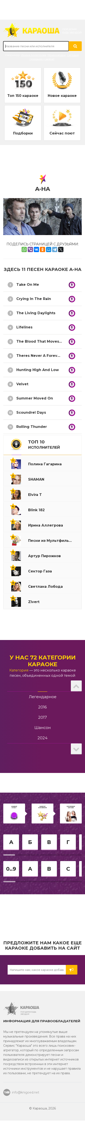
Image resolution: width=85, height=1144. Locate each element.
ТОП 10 (44, 444)
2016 (42, 707)
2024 (42, 738)
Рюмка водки (57, 55)
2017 (42, 717)
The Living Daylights (35, 313)
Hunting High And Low (37, 370)
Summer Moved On (34, 398)
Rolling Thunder (31, 427)
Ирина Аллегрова (33, 55)
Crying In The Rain (33, 299)
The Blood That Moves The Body (47, 341)
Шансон (42, 727)
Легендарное (42, 696)
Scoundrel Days (31, 412)
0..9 (11, 869)
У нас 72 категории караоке (43, 661)
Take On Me (27, 285)
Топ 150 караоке (22, 96)
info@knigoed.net (25, 1092)
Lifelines (24, 327)
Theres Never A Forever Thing (44, 356)
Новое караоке (62, 96)
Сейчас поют (62, 133)
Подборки (23, 133)
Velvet (22, 384)
